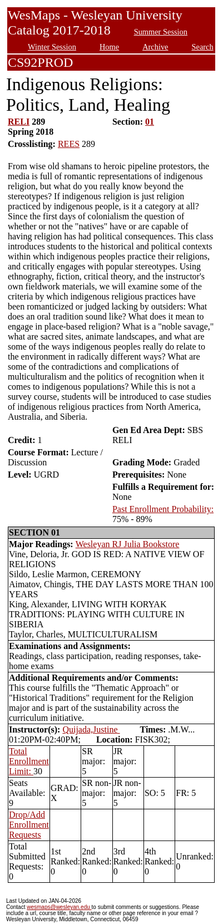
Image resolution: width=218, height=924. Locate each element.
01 (149, 121)
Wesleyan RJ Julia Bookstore (128, 544)
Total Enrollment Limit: (29, 761)
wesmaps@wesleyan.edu (59, 907)
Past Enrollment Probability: (163, 509)
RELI (18, 121)
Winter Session (52, 46)
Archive (155, 46)
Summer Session (160, 31)
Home (109, 46)
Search (203, 46)
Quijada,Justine (91, 729)
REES (69, 144)
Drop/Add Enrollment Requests (29, 824)
